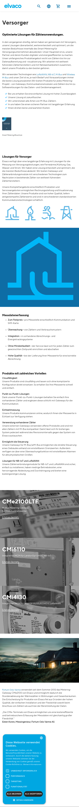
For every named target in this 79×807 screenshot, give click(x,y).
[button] (24, 800)
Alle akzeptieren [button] (33, 794)
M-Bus (59, 74)
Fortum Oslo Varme (11, 690)
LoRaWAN (42, 74)
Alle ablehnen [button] (14, 794)
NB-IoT (51, 74)
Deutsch (49, 6)
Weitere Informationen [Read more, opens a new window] (32, 764)
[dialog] (24, 769)
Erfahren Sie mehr (10, 517)
